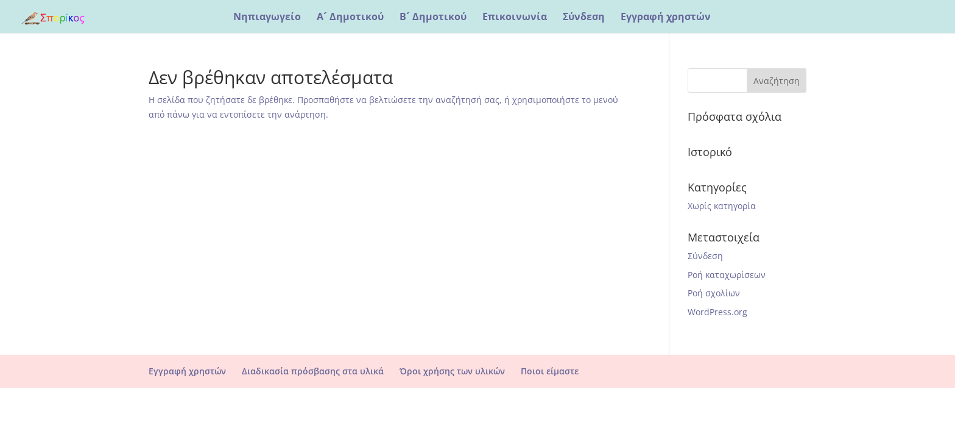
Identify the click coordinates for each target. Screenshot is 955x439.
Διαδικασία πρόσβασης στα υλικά (313, 371)
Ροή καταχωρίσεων (727, 274)
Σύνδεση (584, 17)
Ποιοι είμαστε (550, 371)
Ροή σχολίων (714, 293)
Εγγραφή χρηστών (666, 17)
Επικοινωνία (514, 17)
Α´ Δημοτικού (350, 17)
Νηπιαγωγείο (267, 17)
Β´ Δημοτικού (433, 17)
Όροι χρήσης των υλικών (452, 371)
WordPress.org (717, 312)
